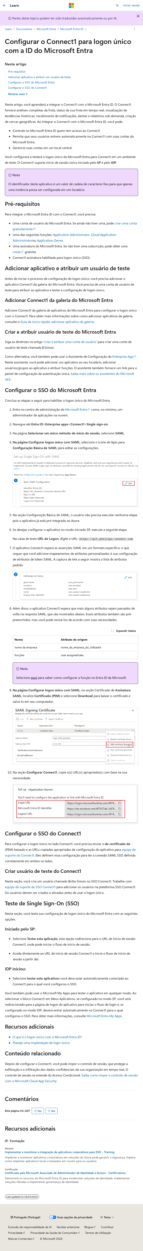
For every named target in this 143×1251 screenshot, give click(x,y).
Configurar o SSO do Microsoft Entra (31, 82)
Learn (8, 29)
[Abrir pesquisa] (117, 5)
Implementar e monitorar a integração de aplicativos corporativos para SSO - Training (59, 1152)
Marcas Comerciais (20, 1239)
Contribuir (107, 1227)
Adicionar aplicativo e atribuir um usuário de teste (39, 77)
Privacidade (15, 1233)
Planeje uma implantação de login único (41, 1042)
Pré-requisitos (17, 71)
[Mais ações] (134, 29)
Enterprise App (122, 356)
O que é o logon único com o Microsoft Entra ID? (47, 1037)
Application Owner (50, 240)
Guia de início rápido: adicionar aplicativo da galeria (57, 321)
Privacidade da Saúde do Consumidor (53, 1233)
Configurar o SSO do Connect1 (27, 88)
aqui (34, 677)
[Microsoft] (71, 5)
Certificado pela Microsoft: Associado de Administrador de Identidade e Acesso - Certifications (65, 1173)
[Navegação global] (4, 5)
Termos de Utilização (98, 1233)
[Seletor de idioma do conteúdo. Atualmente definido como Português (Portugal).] (25, 1217)
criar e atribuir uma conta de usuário (70, 342)
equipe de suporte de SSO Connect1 (30, 887)
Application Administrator (71, 234)
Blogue (88, 1227)
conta (17, 252)
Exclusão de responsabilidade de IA (30, 1227)
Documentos (24, 29)
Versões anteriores (68, 1227)
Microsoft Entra (46, 29)
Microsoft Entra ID (71, 29)
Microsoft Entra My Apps (104, 1016)
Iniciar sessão (131, 5)
